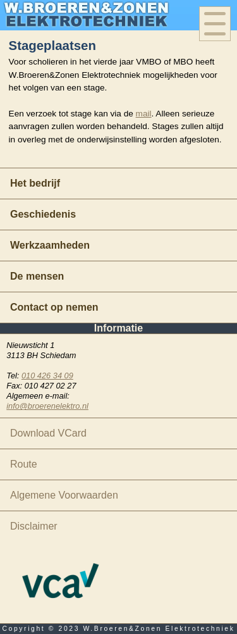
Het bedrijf (35, 183)
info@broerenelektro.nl (47, 406)
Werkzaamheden (50, 245)
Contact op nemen (54, 307)
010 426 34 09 (47, 375)
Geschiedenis (43, 214)
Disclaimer (34, 526)
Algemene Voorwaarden (64, 495)
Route (23, 464)
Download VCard (48, 433)
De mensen (37, 276)
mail (144, 113)
